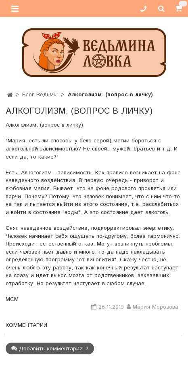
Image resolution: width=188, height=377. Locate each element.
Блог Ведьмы (40, 95)
